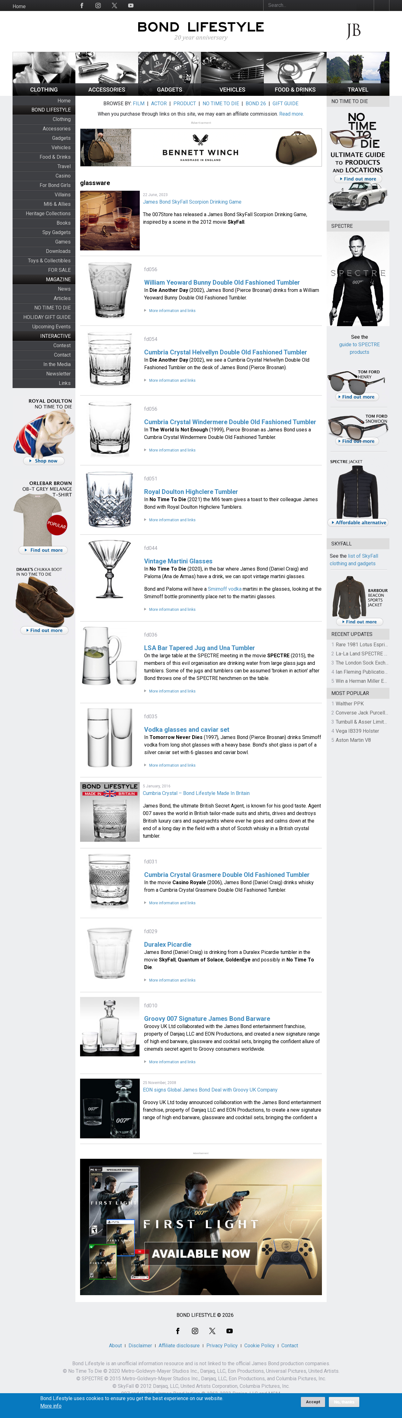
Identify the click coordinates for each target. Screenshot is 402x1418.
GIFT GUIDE (285, 104)
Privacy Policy (222, 1346)
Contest (62, 345)
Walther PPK (350, 704)
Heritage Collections (48, 213)
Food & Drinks (55, 157)
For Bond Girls (55, 185)
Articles (62, 298)
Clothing (62, 119)
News (64, 289)
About (115, 1346)
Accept (313, 1404)
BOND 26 (256, 104)
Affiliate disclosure (179, 1346)
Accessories (57, 129)
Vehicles (61, 148)
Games (63, 242)
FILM (138, 104)
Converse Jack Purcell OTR (366, 713)
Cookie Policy (259, 1346)
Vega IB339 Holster (357, 731)
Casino (63, 176)
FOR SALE (59, 270)
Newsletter (58, 374)
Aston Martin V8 (353, 740)
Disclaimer (140, 1346)
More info (51, 1409)
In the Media (57, 364)
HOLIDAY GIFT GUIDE (47, 317)
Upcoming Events (51, 327)
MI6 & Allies (57, 204)
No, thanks (344, 1405)
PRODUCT (184, 104)
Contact (62, 355)
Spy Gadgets (56, 232)
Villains (63, 195)
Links (65, 383)
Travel (64, 166)
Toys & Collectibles (49, 261)
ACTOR (159, 104)
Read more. (291, 114)
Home (19, 6)
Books (64, 223)
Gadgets (61, 138)
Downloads (58, 251)
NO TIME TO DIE (52, 308)
